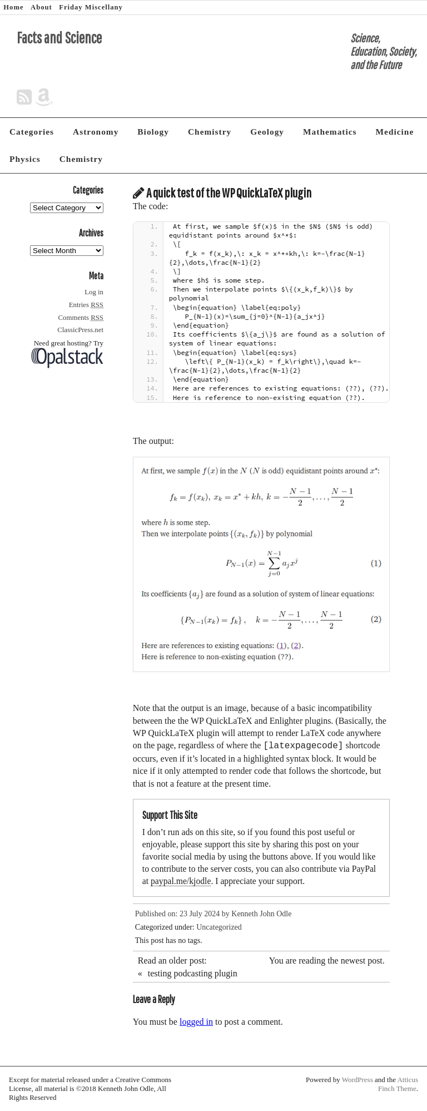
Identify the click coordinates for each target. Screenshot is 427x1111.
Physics (25, 159)
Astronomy (95, 131)
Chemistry (209, 131)
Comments (80, 318)
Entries (86, 305)
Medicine (395, 131)
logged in (196, 1021)
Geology (267, 131)
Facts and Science (59, 37)
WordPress (357, 1079)
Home (13, 7)
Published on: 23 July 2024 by (183, 914)
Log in (94, 292)
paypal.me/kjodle (181, 881)
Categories (31, 131)
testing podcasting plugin (192, 973)
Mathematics (329, 131)
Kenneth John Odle (261, 914)
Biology (153, 131)
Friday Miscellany (91, 7)
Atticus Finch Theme (398, 1084)
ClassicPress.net (80, 330)
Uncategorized (219, 927)
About (41, 7)
